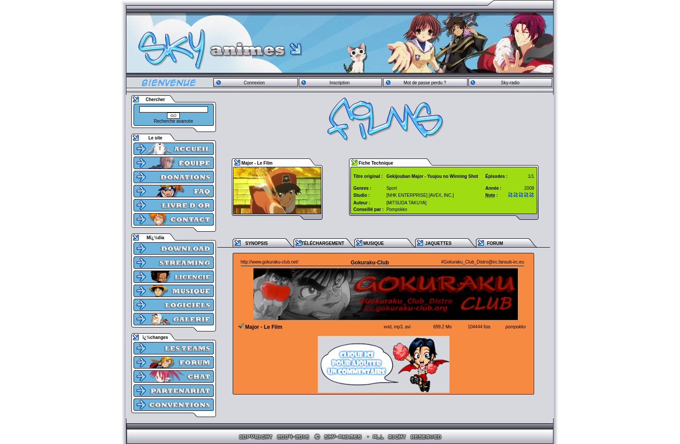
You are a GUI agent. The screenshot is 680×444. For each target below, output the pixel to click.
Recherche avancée (173, 121)
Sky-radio (510, 82)
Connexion (254, 82)
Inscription (340, 82)
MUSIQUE (373, 243)
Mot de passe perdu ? (425, 82)
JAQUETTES (438, 243)
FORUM (495, 243)
